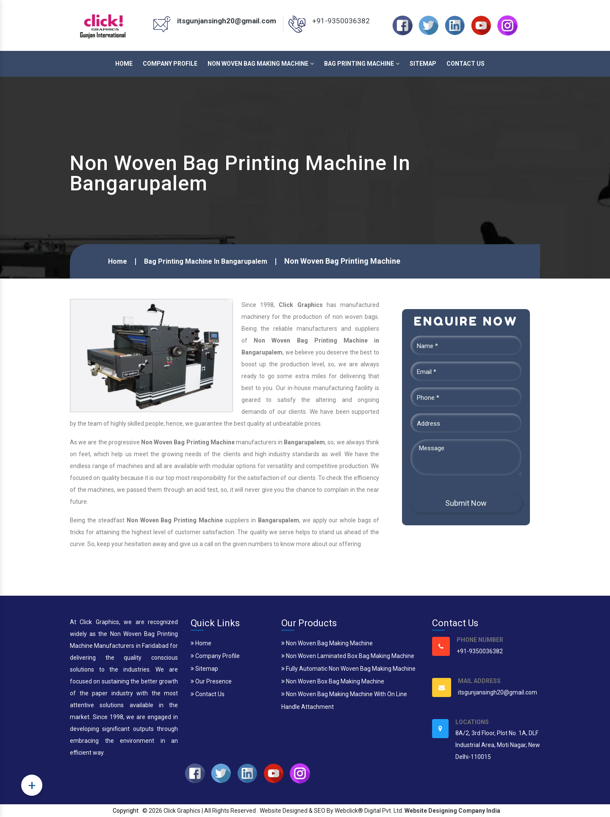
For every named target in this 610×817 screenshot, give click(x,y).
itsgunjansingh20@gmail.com (226, 21)
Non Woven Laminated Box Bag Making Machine (347, 655)
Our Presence (211, 681)
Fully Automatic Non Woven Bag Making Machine (348, 668)
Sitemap (423, 63)
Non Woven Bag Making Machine (261, 63)
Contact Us (465, 63)
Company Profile (170, 63)
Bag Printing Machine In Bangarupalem (205, 261)
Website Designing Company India (452, 810)
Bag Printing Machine (361, 63)
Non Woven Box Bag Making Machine (332, 681)
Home (124, 63)
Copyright (126, 810)
